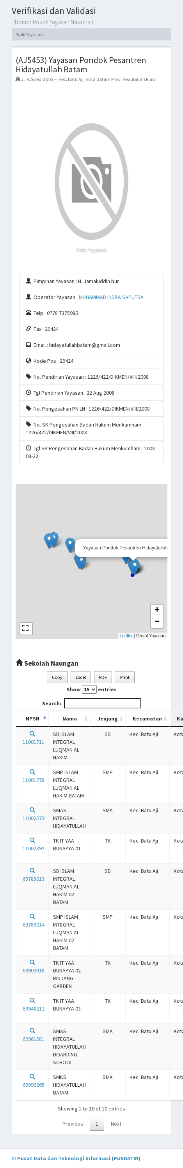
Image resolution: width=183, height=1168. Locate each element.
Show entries (92, 689)
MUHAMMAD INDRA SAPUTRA (111, 297)
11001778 (32, 776)
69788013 (32, 875)
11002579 (32, 814)
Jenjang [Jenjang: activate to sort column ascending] (108, 718)
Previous (72, 1123)
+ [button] (157, 610)
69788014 (32, 921)
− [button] (157, 622)
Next (116, 1123)
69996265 (32, 1081)
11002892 (32, 845)
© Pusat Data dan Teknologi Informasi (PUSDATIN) (76, 1158)
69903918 (32, 967)
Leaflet (126, 635)
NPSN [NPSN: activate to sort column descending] (32, 718)
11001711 (32, 738)
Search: (91, 703)
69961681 (32, 1035)
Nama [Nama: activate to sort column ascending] (69, 718)
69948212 (32, 1005)
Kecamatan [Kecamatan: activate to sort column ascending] (147, 718)
